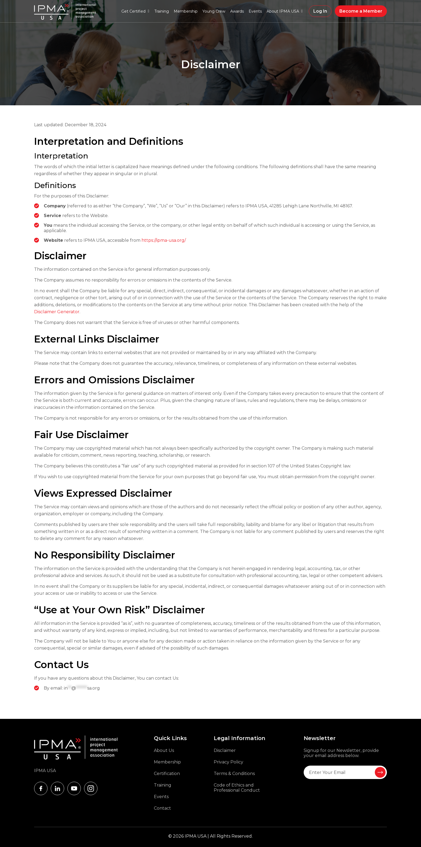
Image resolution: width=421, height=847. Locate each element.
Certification (167, 773)
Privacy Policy (228, 762)
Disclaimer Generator (56, 311)
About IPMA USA (283, 11)
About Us (164, 750)
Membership (186, 11)
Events (255, 11)
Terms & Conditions (234, 773)
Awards (237, 11)
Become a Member (360, 11)
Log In (320, 11)
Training (161, 11)
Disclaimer (225, 750)
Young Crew (213, 11)
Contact (162, 808)
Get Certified (133, 11)
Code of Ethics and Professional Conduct (237, 788)
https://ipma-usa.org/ (163, 240)
